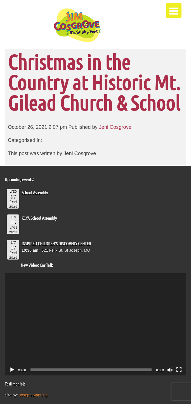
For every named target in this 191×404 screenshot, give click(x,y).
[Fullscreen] (179, 370)
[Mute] (170, 370)
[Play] (12, 370)
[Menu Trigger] (173, 10)
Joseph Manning (33, 395)
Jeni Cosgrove (115, 127)
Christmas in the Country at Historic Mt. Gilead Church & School (94, 82)
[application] (95, 324)
